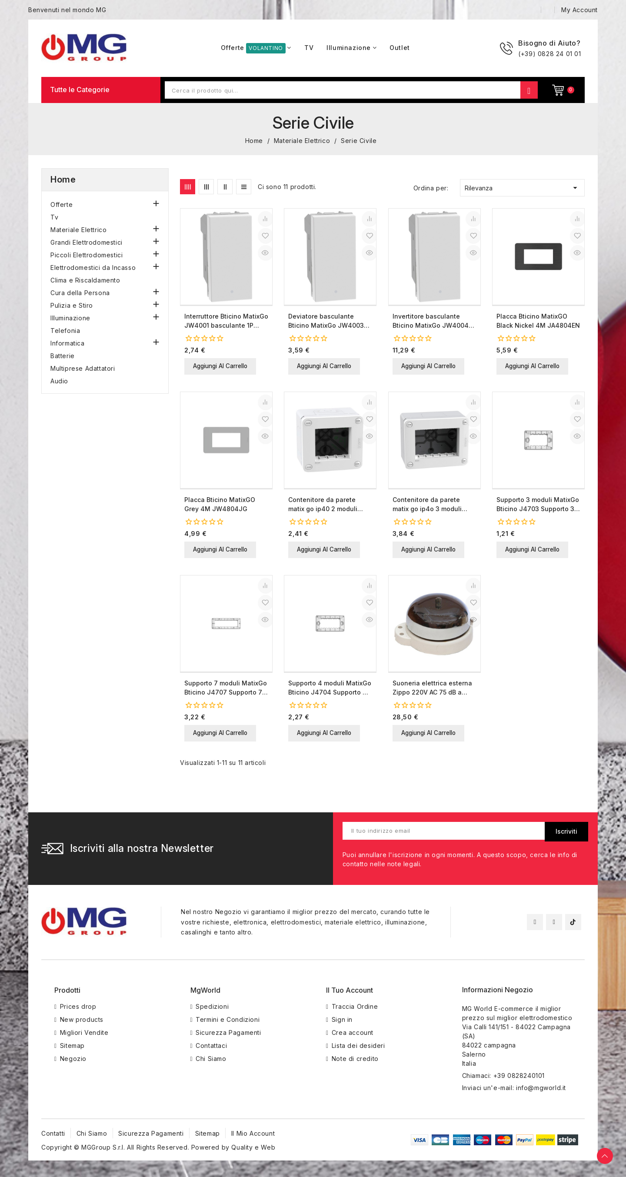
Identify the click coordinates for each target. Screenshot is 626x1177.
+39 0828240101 (519, 1079)
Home (63, 179)
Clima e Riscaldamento (85, 280)
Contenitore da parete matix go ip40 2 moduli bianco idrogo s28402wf (325, 506)
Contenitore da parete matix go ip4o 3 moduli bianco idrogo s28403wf (430, 506)
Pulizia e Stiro (71, 305)
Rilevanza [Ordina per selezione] (522, 188)
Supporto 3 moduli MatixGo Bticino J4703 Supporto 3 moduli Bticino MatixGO (537, 506)
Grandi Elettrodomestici (86, 242)
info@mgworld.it (541, 1091)
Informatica (67, 343)
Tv (54, 217)
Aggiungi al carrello (225, 366)
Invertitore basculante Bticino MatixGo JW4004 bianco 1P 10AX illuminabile (434, 321)
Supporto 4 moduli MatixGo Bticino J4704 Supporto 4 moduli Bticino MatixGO (329, 690)
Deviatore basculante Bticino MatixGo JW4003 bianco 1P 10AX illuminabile (329, 321)
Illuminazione (70, 318)
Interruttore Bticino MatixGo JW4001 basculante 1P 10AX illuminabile (226, 321)
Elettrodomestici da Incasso (93, 267)
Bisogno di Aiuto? (549, 43)
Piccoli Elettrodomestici (86, 255)
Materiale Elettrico (78, 229)
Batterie (62, 355)
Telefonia (65, 330)
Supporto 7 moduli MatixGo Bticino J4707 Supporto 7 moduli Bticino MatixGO (225, 690)
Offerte (61, 204)
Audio (59, 381)
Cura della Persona (80, 292)
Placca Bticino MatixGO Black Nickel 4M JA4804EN (538, 321)
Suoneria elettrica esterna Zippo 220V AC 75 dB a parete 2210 (432, 690)
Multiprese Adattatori (82, 368)
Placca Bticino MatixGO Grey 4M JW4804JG (219, 505)
